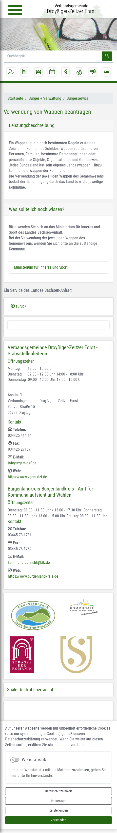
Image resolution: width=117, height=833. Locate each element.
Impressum (58, 801)
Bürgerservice (78, 98)
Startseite (15, 98)
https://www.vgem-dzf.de (27, 476)
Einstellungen (58, 810)
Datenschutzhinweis (58, 791)
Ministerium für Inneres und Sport (41, 267)
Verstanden (58, 820)
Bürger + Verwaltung (45, 98)
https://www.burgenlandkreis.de (33, 576)
